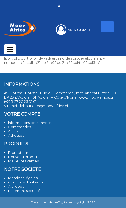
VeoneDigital (58, 202)
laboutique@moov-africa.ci (44, 106)
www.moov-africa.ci (95, 97)
